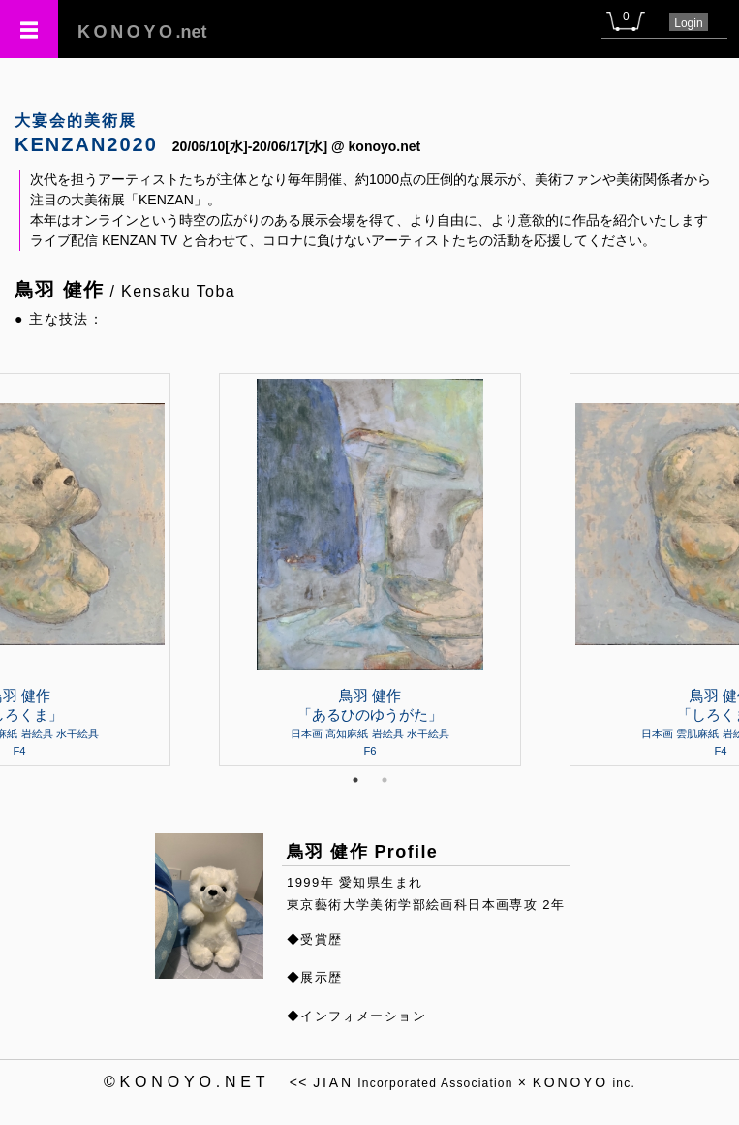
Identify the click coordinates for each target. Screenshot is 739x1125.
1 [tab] (355, 780)
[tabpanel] (370, 569)
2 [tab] (384, 780)
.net (142, 32)
